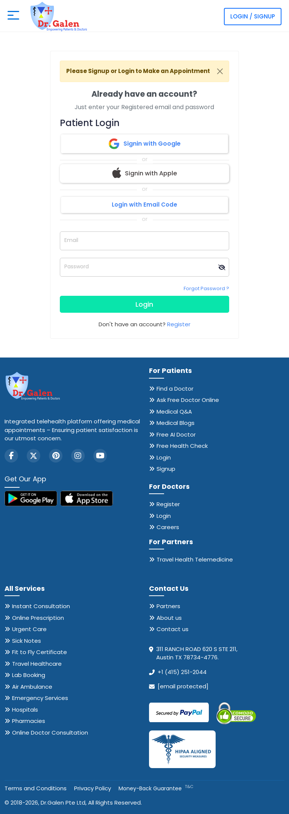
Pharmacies (28, 721)
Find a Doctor (175, 389)
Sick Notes (26, 641)
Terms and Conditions (36, 788)
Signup (166, 469)
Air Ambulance (32, 687)
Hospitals (25, 710)
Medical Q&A (174, 411)
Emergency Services (40, 698)
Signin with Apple (144, 173)
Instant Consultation (41, 606)
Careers (168, 527)
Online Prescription (38, 618)
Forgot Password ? (206, 288)
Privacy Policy (92, 788)
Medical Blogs (176, 423)
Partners (168, 606)
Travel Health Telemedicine (195, 559)
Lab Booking (28, 675)
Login (144, 304)
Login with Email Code (144, 204)
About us (169, 618)
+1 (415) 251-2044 (182, 672)
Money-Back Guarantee (156, 788)
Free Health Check (182, 446)
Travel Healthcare (37, 664)
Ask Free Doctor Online (188, 400)
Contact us (173, 629)
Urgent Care (29, 629)
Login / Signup (252, 16)
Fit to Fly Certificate (39, 652)
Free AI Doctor (176, 434)
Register (178, 324)
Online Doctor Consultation (50, 732)
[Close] (220, 71)
